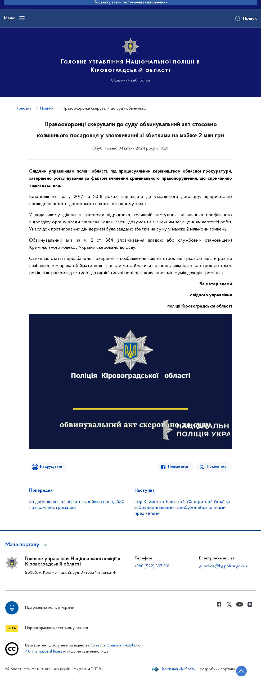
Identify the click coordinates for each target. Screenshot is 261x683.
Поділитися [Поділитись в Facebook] (178, 467)
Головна (24, 108)
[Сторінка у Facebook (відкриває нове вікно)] (219, 604)
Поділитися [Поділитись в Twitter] (217, 467)
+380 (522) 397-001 (151, 566)
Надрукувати (51, 467)
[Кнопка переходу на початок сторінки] (241, 671)
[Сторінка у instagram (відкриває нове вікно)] (250, 604)
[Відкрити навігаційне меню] (22, 18)
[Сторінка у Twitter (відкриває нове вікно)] (229, 604)
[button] (27, 545)
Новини (46, 108)
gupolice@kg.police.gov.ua (223, 566)
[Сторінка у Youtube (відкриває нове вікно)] (239, 604)
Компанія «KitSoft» (178, 669)
